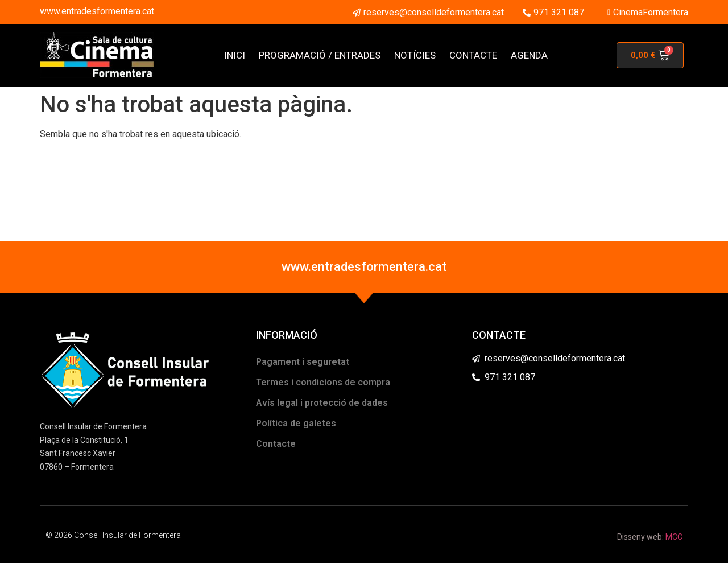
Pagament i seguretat (302, 361)
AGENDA (529, 55)
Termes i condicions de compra (323, 382)
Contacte (276, 443)
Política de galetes (296, 423)
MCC (673, 536)
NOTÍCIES (415, 55)
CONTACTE (473, 55)
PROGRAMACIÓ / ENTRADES (319, 55)
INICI (234, 55)
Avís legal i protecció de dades (322, 402)
